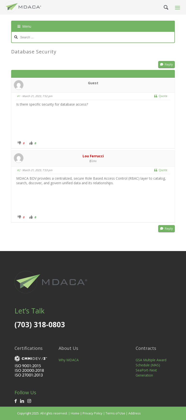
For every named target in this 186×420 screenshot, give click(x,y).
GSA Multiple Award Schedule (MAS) (151, 362)
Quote (160, 96)
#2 (18, 170)
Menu (24, 26)
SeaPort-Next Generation (146, 373)
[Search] (162, 7)
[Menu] (177, 7)
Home (75, 413)
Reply (166, 64)
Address (134, 413)
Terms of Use (115, 413)
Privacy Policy (92, 413)
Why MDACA (69, 360)
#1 (18, 96)
